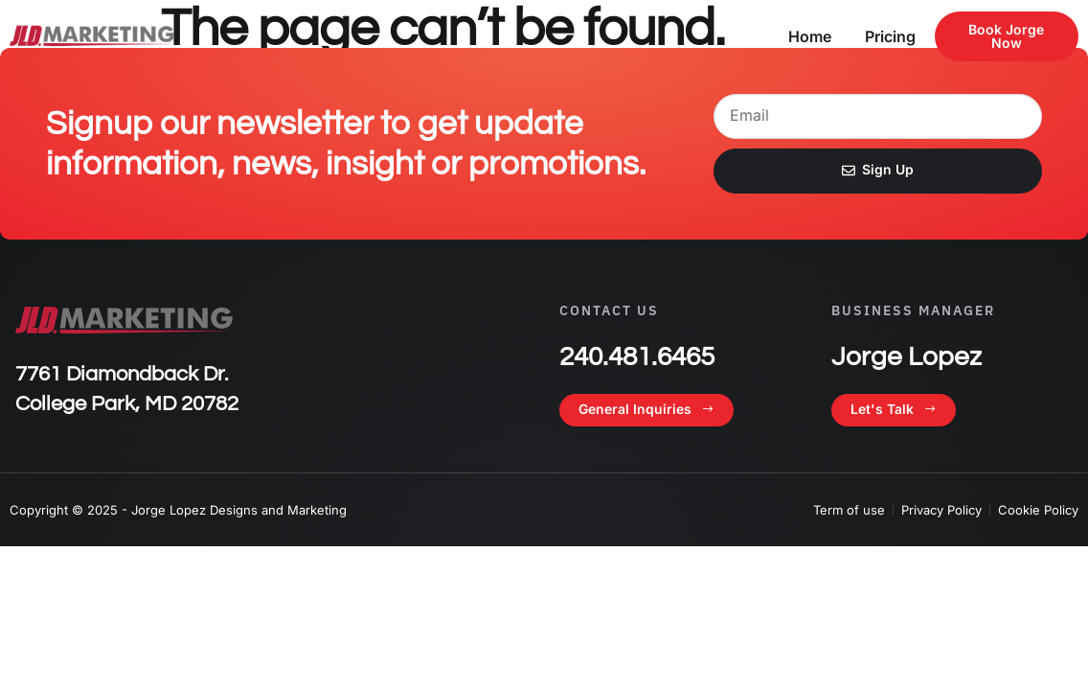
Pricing (890, 36)
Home (809, 36)
